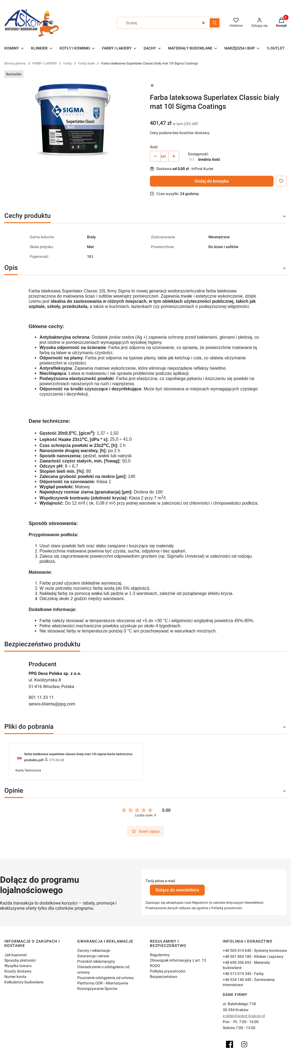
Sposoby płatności (20, 960)
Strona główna (15, 63)
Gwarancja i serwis (93, 956)
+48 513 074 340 (237, 973)
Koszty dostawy (18, 971)
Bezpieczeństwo (163, 976)
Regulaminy (160, 955)
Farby (67, 63)
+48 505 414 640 (237, 950)
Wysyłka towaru (18, 966)
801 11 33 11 (41, 697)
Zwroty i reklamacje (93, 950)
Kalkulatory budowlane (23, 982)
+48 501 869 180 (237, 956)
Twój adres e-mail (160, 881)
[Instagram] (244, 1044)
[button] (214, 22)
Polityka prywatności (167, 971)
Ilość (154, 147)
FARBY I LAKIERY (44, 63)
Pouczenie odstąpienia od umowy (105, 977)
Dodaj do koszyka (212, 181)
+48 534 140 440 (237, 979)
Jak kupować (15, 955)
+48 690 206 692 (237, 962)
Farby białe (86, 63)
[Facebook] (229, 1044)
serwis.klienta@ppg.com (52, 703)
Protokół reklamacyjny (96, 961)
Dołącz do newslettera (177, 890)
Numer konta (15, 976)
